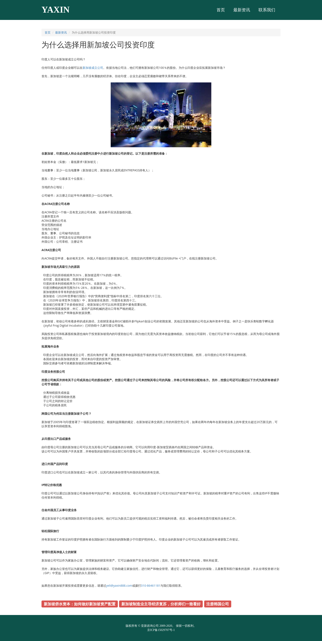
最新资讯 (61, 32)
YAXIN (56, 9)
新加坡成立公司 (93, 68)
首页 (48, 32)
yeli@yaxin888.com (119, 586)
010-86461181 (151, 586)
